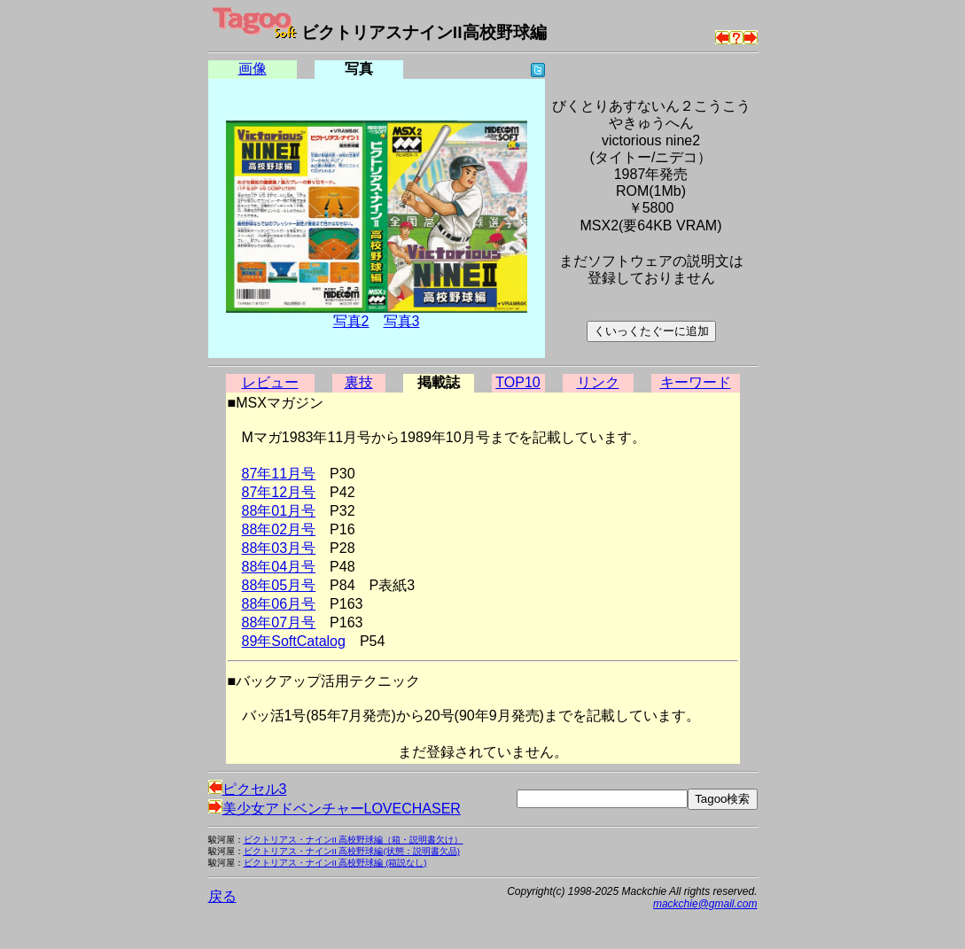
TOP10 (517, 382)
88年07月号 (279, 622)
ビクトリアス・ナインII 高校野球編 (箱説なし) (335, 862)
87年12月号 (279, 492)
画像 (252, 68)
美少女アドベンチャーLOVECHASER (334, 808)
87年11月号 (279, 473)
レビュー (270, 382)
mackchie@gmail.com (705, 904)
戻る (222, 896)
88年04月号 (279, 566)
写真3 (402, 321)
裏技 (359, 382)
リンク (598, 382)
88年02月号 (279, 529)
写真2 (351, 321)
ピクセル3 (247, 789)
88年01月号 (279, 510)
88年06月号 (279, 603)
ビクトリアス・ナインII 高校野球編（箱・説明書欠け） (353, 839)
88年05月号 (279, 585)
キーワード (695, 382)
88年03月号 (279, 548)
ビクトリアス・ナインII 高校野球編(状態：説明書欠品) (352, 851)
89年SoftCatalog (294, 641)
